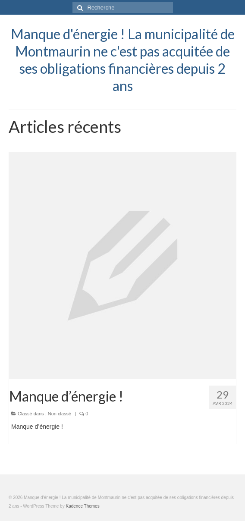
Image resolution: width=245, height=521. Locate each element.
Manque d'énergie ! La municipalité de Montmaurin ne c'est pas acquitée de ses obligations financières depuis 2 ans (123, 59)
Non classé (59, 413)
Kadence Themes (82, 506)
